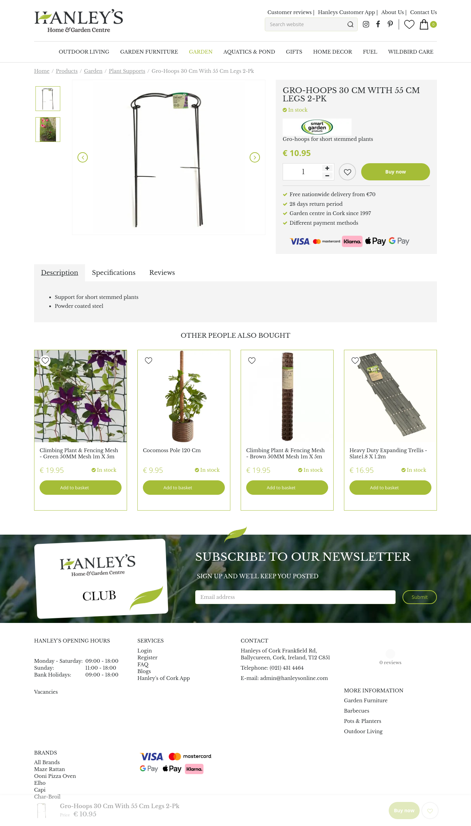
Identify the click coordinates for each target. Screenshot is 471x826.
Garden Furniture (366, 700)
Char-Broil (47, 797)
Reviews (162, 273)
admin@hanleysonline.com (294, 678)
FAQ (142, 664)
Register (147, 658)
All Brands (47, 762)
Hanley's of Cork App (163, 678)
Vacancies (46, 692)
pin (390, 24)
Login (144, 651)
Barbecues (356, 711)
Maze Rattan (49, 769)
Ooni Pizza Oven (55, 776)
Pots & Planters (362, 721)
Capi (39, 790)
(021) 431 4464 (287, 668)
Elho (40, 783)
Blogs (144, 671)
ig (366, 24)
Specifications (113, 273)
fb (378, 24)
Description (59, 273)
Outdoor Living (363, 731)
